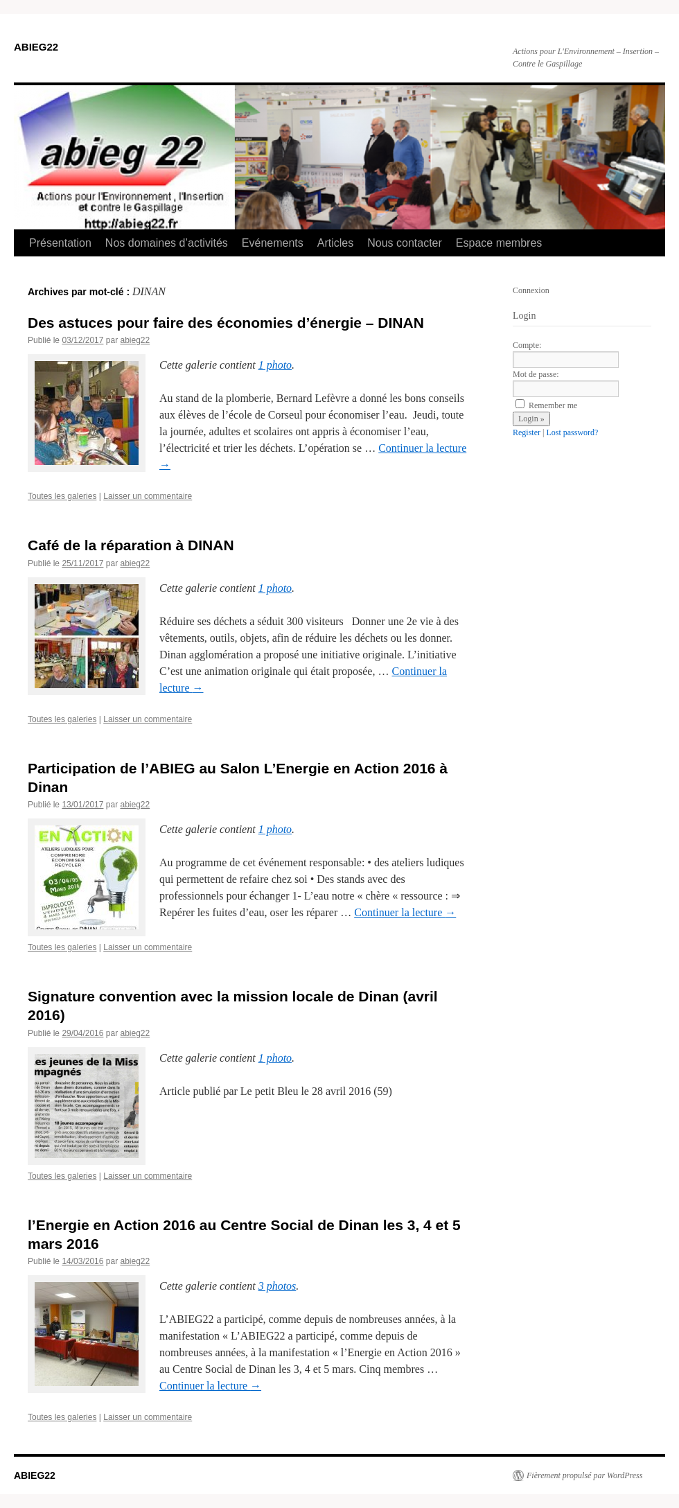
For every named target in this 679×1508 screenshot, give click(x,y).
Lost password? (572, 432)
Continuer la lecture (405, 912)
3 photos (277, 1286)
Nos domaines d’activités (166, 243)
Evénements (272, 243)
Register (526, 432)
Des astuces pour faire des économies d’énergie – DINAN (226, 323)
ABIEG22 (36, 47)
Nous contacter (404, 243)
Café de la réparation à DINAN (131, 545)
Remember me (546, 405)
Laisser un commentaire (147, 496)
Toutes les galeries (62, 496)
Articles (335, 243)
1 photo (275, 365)
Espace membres (499, 243)
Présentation (60, 243)
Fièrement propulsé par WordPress (584, 1475)
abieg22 (135, 340)
